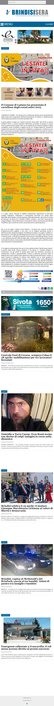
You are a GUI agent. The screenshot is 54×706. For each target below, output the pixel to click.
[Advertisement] (27, 381)
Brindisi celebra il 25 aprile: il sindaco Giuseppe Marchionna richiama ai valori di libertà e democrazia (27, 508)
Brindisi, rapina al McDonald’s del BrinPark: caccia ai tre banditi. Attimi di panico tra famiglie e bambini (25, 581)
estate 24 (15, 292)
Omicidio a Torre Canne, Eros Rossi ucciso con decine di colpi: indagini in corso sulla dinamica (26, 437)
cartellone (23, 292)
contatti (49, 24)
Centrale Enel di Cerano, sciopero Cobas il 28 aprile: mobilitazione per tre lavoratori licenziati (26, 358)
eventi (30, 292)
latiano (8, 292)
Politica (4, 470)
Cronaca (4, 391)
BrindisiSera (5, 48)
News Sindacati (5, 314)
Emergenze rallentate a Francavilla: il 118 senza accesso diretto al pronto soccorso (26, 647)
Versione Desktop (27, 700)
